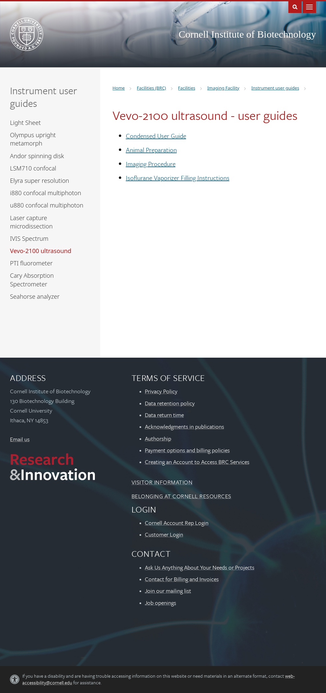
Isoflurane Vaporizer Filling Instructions (177, 177)
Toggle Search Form (295, 6)
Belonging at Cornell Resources (181, 496)
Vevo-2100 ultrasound (40, 251)
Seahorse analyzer (35, 296)
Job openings (160, 602)
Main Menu (309, 6)
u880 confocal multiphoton (46, 205)
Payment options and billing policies (187, 450)
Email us (20, 439)
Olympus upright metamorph (33, 139)
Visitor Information (162, 482)
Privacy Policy (161, 391)
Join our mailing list (168, 590)
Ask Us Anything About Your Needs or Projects (199, 567)
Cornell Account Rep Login (176, 523)
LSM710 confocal (33, 168)
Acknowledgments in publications (184, 426)
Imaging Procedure (150, 163)
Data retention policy (170, 403)
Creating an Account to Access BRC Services (197, 462)
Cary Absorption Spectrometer (32, 279)
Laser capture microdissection (31, 222)
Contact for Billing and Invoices (182, 579)
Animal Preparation (151, 149)
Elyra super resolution (39, 180)
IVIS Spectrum (29, 238)
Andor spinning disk (37, 156)
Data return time (164, 415)
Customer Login (164, 534)
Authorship (158, 438)
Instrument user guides (43, 96)
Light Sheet (25, 123)
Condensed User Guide (156, 135)
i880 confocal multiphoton (45, 193)
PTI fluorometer (31, 263)
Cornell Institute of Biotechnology (247, 34)
